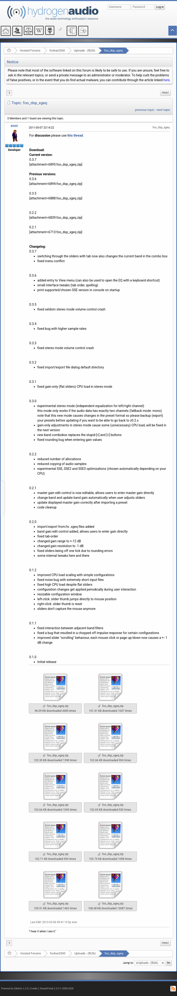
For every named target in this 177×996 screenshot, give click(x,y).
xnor (14, 125)
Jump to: (128, 962)
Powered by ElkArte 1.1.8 (14, 988)
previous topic (144, 110)
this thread (75, 135)
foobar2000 (57, 50)
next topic (163, 110)
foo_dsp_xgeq (113, 50)
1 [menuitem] (9, 93)
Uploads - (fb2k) (84, 50)
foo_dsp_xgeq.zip (55, 706)
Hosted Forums (30, 50)
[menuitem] (165, 93)
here (166, 80)
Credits (34, 988)
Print (165, 92)
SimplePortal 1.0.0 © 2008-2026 (57, 988)
